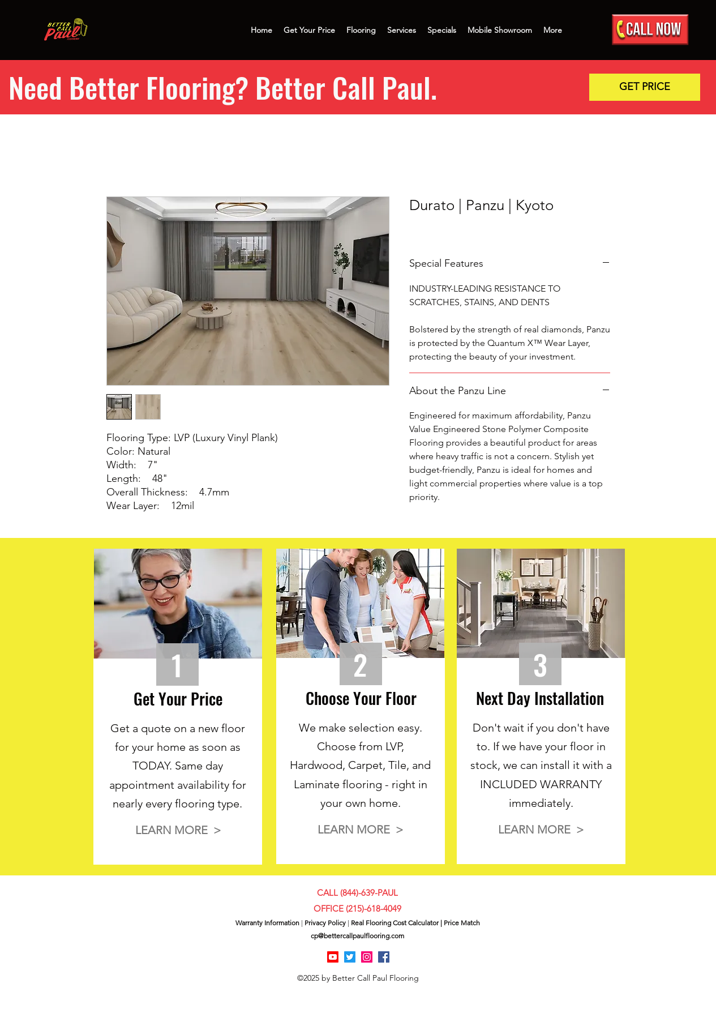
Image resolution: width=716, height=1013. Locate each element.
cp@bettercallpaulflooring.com (357, 935)
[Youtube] (332, 957)
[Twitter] (349, 957)
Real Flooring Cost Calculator (395, 922)
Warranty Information (267, 922)
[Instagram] (366, 957)
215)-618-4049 (374, 908)
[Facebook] (383, 957)
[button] (644, 87)
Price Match (462, 922)
